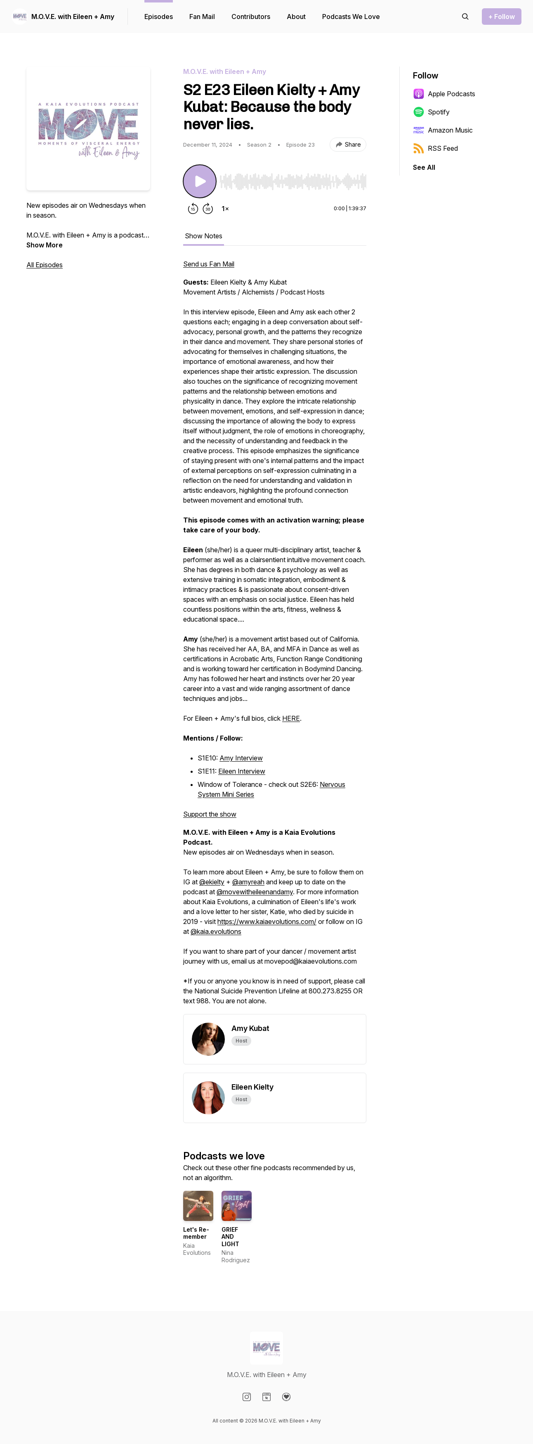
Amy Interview (241, 758)
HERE (291, 718)
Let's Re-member (196, 1233)
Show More (44, 245)
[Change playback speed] (225, 208)
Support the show (209, 814)
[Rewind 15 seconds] (193, 208)
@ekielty (211, 882)
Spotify (431, 112)
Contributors (250, 16)
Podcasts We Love (351, 16)
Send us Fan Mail (208, 264)
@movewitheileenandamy (255, 892)
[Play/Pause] (199, 181)
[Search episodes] (465, 16)
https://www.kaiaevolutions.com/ (266, 921)
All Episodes (44, 265)
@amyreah (248, 882)
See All (424, 167)
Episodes (158, 16)
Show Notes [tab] (203, 236)
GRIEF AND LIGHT (230, 1236)
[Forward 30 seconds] (208, 208)
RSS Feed (435, 148)
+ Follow (501, 16)
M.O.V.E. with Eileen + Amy (72, 16)
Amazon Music (443, 130)
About (296, 16)
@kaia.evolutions (216, 931)
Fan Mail (202, 16)
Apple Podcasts (444, 94)
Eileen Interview (241, 771)
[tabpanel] (274, 636)
